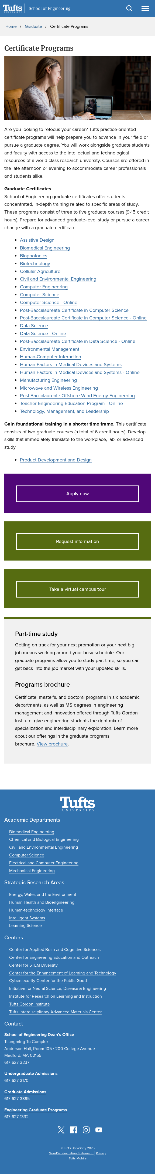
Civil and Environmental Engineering (58, 278)
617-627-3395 (17, 1098)
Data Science (34, 325)
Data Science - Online (43, 333)
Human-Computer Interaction (50, 356)
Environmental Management (49, 349)
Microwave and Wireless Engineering (59, 388)
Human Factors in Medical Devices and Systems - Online (80, 372)
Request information (77, 541)
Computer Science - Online (48, 302)
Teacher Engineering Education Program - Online (71, 403)
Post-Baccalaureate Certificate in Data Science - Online (77, 341)
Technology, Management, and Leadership (64, 411)
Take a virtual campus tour (77, 589)
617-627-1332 (16, 1117)
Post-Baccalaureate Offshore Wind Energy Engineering (77, 395)
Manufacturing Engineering (48, 380)
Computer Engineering (44, 286)
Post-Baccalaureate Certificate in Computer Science (74, 310)
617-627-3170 (16, 1080)
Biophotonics (33, 255)
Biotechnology (35, 263)
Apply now (77, 493)
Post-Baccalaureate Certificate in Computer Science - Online (83, 317)
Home (11, 26)
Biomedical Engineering (45, 247)
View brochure (52, 743)
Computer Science (39, 294)
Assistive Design (37, 240)
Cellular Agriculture (40, 271)
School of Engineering (49, 8)
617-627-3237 (16, 1062)
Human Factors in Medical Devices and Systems (71, 364)
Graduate (33, 26)
